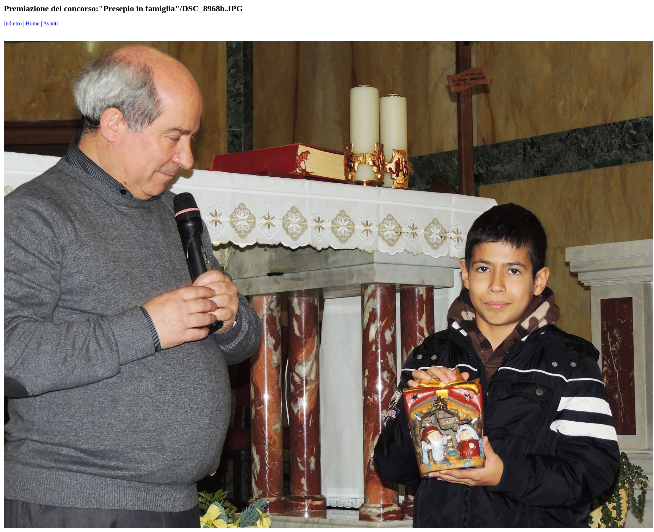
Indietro (13, 23)
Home (32, 23)
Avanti (50, 23)
